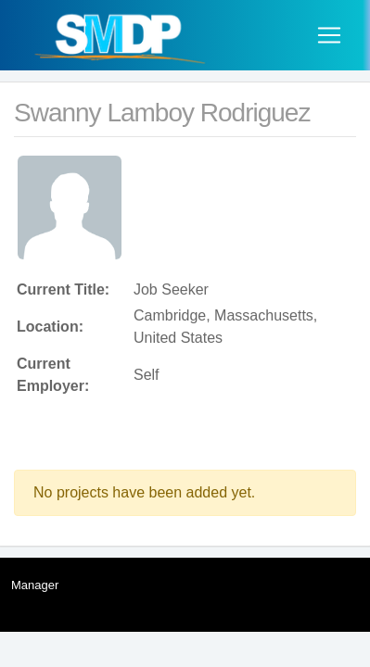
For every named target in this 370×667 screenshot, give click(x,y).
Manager (34, 585)
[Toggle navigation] (329, 35)
